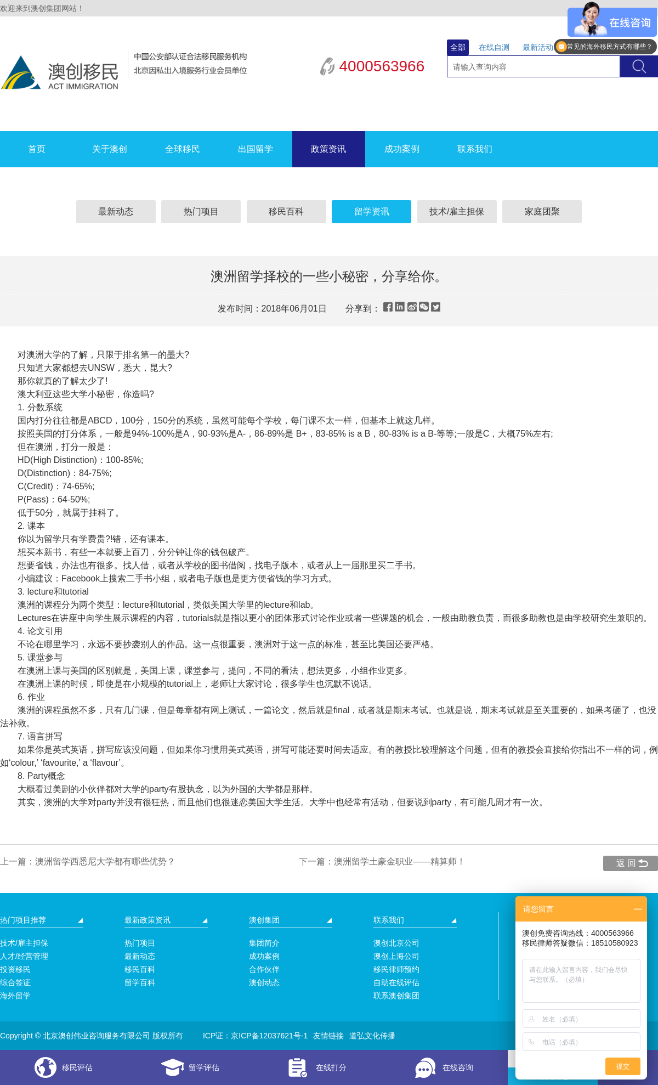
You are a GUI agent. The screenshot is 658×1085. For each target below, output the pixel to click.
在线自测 (494, 47)
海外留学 (15, 995)
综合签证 (15, 982)
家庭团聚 (542, 211)
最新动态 (115, 211)
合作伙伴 (264, 969)
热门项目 (201, 211)
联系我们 (474, 149)
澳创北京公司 (396, 943)
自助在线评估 (396, 982)
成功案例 (401, 149)
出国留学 (255, 149)
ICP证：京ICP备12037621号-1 (255, 1035)
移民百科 (286, 211)
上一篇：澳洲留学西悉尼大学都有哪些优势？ (87, 861)
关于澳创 (109, 149)
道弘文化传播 (372, 1035)
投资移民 (15, 969)
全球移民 (182, 149)
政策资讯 (328, 149)
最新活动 (538, 47)
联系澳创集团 (396, 995)
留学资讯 (371, 211)
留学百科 (139, 982)
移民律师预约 (396, 969)
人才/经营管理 (24, 956)
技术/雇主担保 (456, 211)
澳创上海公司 (396, 956)
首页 (37, 149)
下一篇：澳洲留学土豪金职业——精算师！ (382, 861)
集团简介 (264, 943)
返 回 (626, 863)
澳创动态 (264, 982)
